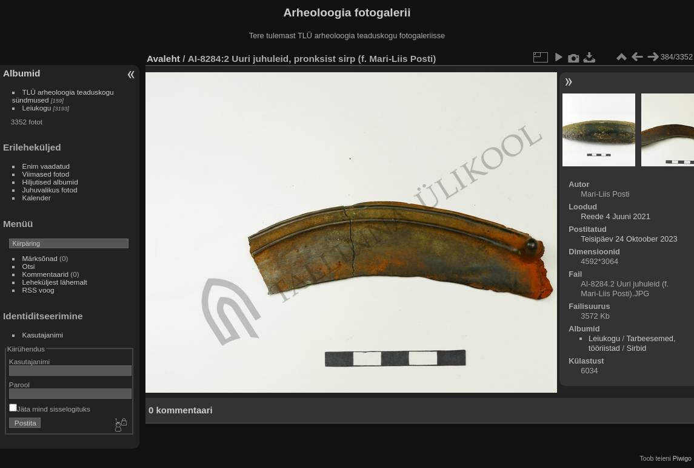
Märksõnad (40, 258)
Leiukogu (37, 108)
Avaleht (163, 58)
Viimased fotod (46, 174)
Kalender (36, 198)
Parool (19, 384)
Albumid (21, 73)
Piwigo (682, 458)
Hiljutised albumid (50, 182)
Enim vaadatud (46, 166)
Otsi (28, 266)
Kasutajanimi (42, 335)
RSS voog (38, 290)
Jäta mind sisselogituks (49, 409)
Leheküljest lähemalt (54, 282)
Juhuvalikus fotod (50, 190)
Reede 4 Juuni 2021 (615, 216)
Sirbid (637, 348)
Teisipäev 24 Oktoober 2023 (629, 238)
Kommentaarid (45, 274)
